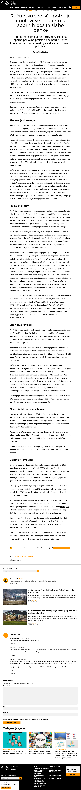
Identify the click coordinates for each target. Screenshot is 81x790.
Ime (4, 706)
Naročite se (62, 7)
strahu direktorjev (39, 330)
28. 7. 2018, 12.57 (21, 647)
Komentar (6, 686)
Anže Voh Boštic (40, 52)
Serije (17, 7)
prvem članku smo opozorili (22, 140)
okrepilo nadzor (35, 113)
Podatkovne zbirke (55, 775)
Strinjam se (5, 788)
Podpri (76, 7)
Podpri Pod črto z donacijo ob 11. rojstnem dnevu (39, 780)
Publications (40, 7)
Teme (11, 7)
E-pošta (5, 712)
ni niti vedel (65, 435)
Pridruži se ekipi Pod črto (40, 776)
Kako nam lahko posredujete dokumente (39, 771)
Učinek (31, 7)
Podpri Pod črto (62, 548)
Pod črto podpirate (55, 778)
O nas (48, 7)
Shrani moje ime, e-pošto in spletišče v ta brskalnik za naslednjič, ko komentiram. (25, 719)
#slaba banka (27, 557)
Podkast (24, 7)
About (55, 7)
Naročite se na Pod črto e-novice (55, 771)
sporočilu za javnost (54, 471)
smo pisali (24, 231)
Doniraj (72, 774)
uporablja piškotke (11, 784)
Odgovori (13, 643)
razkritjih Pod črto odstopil (38, 492)
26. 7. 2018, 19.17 (26, 638)
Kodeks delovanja (55, 767)
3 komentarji (15, 560)
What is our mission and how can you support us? (40, 785)
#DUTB (18, 557)
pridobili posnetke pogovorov (46, 125)
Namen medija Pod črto (41, 768)
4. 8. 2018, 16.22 (22, 659)
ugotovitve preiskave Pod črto (45, 107)
